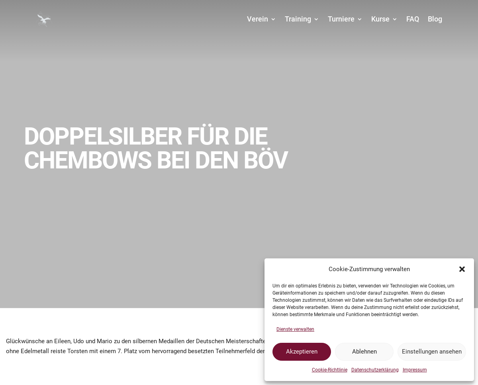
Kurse (380, 19)
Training (298, 19)
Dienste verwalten (295, 329)
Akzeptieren (301, 351)
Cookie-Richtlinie (329, 370)
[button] (462, 269)
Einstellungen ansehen (432, 351)
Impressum (415, 370)
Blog (435, 19)
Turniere (341, 19)
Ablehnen (364, 351)
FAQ (412, 19)
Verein (257, 19)
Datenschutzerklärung (375, 370)
